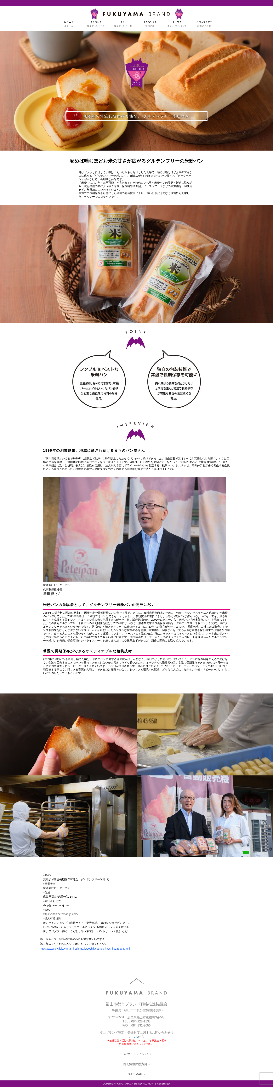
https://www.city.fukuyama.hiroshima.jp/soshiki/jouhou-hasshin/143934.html (85, 948)
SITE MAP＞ (136, 1074)
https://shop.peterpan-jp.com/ (60, 914)
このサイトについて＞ (136, 1053)
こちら (133, 1036)
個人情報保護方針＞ (137, 1064)
